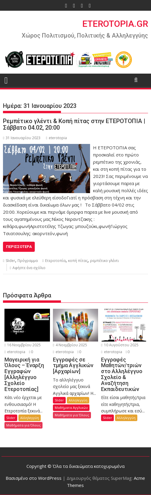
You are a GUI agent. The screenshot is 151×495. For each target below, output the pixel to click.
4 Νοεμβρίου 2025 (70, 344)
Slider (10, 260)
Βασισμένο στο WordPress (34, 478)
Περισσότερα (19, 246)
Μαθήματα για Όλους (23, 425)
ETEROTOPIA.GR (115, 23)
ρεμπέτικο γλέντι (104, 260)
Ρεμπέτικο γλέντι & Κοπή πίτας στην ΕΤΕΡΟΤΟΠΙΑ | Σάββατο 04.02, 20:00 (74, 124)
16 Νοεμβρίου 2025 (22, 344)
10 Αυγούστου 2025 (119, 344)
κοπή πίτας (78, 260)
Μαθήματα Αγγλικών (71, 407)
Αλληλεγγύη (29, 417)
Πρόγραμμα (28, 260)
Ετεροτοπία (55, 260)
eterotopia (56, 137)
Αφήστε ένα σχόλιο (28, 267)
